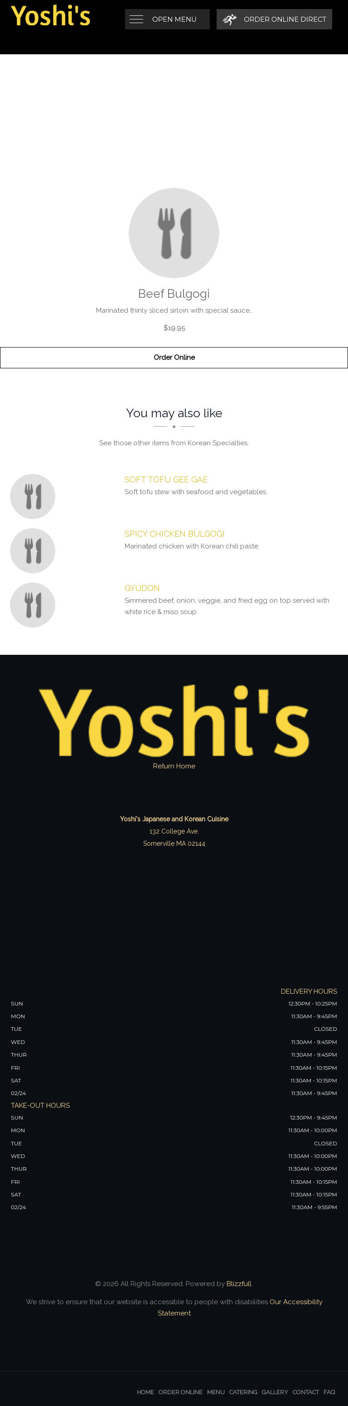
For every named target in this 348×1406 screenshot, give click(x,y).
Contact (306, 1392)
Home (145, 1392)
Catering (243, 1392)
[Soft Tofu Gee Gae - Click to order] (35, 496)
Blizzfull (239, 1284)
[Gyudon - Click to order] (35, 605)
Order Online (174, 357)
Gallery (275, 1392)
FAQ (329, 1392)
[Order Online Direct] (274, 19)
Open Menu (174, 19)
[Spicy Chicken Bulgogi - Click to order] (35, 550)
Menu (216, 1392)
